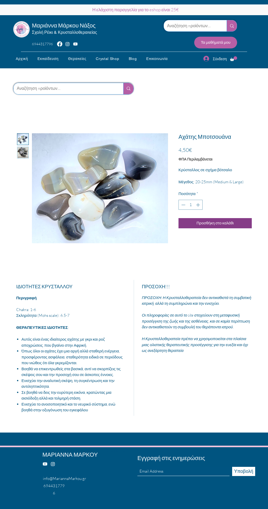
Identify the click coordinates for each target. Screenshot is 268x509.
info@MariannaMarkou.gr (64, 478)
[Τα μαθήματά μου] (215, 42)
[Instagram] (67, 44)
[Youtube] (45, 464)
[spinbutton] (190, 205)
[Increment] (198, 205)
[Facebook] (59, 44)
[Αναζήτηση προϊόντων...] (191, 25)
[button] (48, 58)
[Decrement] (182, 205)
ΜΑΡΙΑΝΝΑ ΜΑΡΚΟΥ (70, 454)
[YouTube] (75, 44)
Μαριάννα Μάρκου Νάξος (64, 25)
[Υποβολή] (243, 471)
